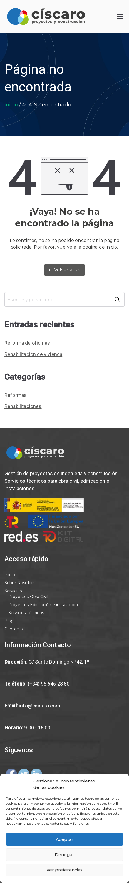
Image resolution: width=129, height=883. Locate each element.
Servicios (13, 590)
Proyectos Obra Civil (28, 596)
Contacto (13, 628)
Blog (9, 620)
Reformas (15, 395)
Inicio (9, 574)
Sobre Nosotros (19, 582)
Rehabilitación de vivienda (33, 354)
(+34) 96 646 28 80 (49, 684)
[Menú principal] (120, 17)
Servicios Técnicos (26, 612)
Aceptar (64, 839)
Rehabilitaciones (23, 406)
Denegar (64, 854)
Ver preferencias (64, 869)
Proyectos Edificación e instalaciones (44, 604)
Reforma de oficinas (27, 343)
